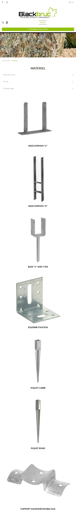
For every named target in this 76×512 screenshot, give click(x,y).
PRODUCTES (6, 60)
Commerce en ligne (38, 29)
